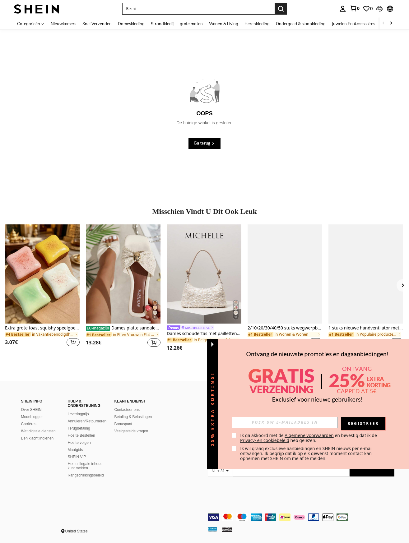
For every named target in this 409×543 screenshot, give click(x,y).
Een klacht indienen (37, 438)
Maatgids (75, 450)
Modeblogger (32, 417)
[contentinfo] (301, 517)
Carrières (28, 424)
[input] (285, 422)
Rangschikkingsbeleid (86, 475)
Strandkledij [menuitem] (162, 23)
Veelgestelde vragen (131, 431)
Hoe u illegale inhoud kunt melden (85, 466)
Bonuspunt (123, 424)
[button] (379, 8)
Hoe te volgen (79, 442)
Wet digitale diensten (38, 431)
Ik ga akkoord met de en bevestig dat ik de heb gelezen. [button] (309, 437)
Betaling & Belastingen (133, 417)
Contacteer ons (127, 409)
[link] (355, 8)
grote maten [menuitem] (191, 23)
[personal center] (342, 8)
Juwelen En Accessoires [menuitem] (353, 23)
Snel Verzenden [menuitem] (97, 23)
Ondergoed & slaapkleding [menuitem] (301, 23)
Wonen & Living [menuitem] (223, 23)
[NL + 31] (220, 470)
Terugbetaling (79, 428)
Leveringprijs (78, 414)
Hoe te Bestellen (81, 435)
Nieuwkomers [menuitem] (63, 23)
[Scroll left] (383, 23)
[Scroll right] (391, 23)
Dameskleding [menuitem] (131, 23)
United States (76, 531)
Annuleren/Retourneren (87, 421)
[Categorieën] (31, 23)
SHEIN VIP (77, 457)
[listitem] (42, 289)
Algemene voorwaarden (309, 435)
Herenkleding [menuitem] (257, 23)
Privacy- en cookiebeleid (264, 440)
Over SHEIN (31, 409)
